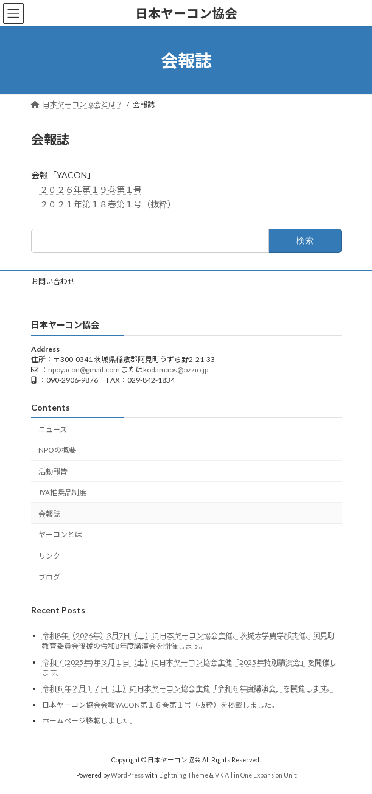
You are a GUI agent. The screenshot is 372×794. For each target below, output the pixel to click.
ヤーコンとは (60, 535)
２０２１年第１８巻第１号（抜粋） (108, 204)
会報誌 (49, 513)
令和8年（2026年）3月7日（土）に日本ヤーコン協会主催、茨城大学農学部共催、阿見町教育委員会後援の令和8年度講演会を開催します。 (188, 640)
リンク (49, 555)
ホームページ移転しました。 (89, 720)
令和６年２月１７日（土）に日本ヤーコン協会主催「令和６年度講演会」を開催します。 (188, 688)
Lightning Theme (183, 775)
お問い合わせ (53, 281)
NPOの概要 (57, 449)
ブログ (49, 577)
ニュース (52, 429)
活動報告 (53, 471)
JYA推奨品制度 (62, 492)
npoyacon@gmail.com (84, 369)
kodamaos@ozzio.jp (175, 369)
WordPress (127, 775)
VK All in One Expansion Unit (256, 775)
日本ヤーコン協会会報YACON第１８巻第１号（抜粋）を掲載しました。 (160, 704)
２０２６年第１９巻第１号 (91, 189)
